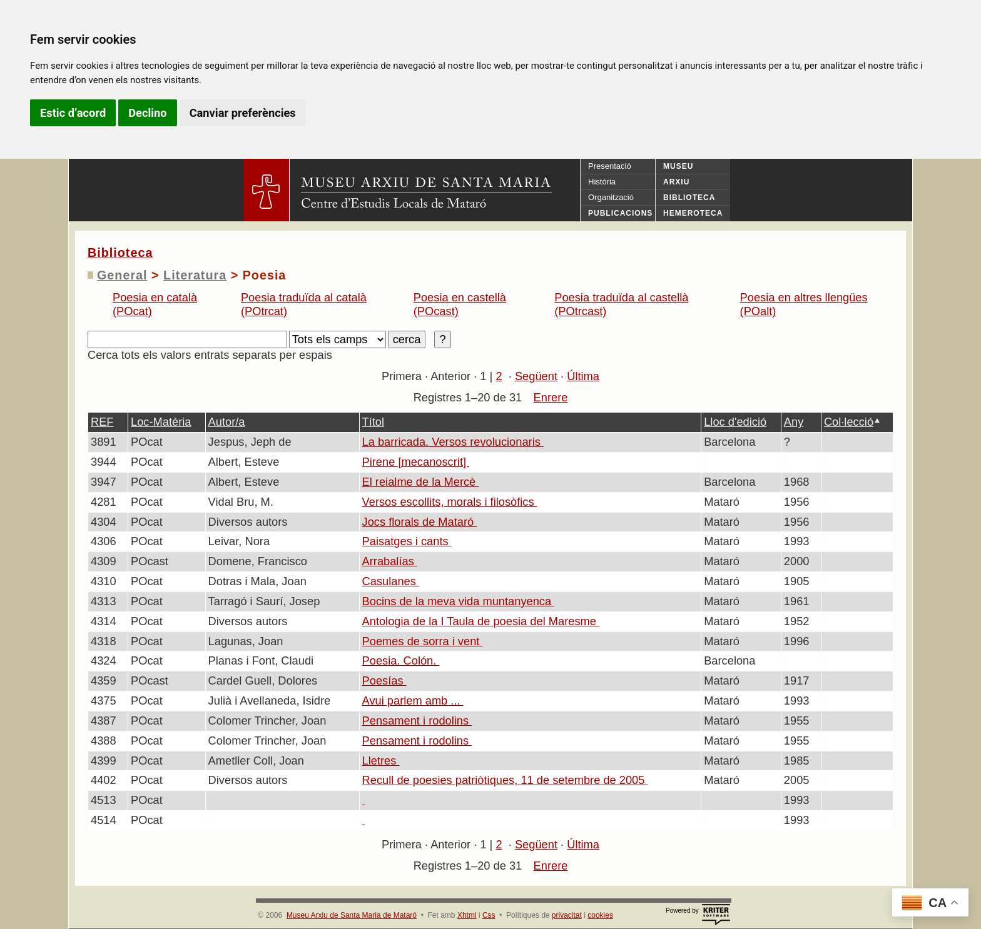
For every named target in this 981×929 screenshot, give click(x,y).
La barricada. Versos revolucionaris (453, 441)
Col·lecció (848, 421)
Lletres (381, 760)
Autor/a (226, 421)
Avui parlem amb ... (413, 700)
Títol (373, 421)
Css (489, 915)
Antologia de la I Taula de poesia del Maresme (480, 621)
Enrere (551, 397)
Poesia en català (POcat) (155, 304)
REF (102, 421)
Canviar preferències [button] (243, 112)
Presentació (609, 166)
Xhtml (467, 915)
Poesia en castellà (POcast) (460, 304)
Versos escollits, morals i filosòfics (449, 501)
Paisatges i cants (407, 541)
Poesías (384, 680)
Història (602, 181)
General (122, 275)
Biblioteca (120, 252)
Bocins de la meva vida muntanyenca (458, 601)
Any (793, 421)
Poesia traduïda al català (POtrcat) (304, 304)
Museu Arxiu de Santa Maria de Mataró (352, 915)
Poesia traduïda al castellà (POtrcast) (621, 304)
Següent (536, 376)
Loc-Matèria (161, 421)
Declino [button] (147, 112)
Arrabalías (389, 561)
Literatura (194, 275)
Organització (611, 197)
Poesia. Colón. (401, 660)
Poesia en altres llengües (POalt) (804, 304)
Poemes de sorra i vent (422, 641)
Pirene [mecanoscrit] (416, 461)
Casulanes (390, 581)
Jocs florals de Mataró (419, 521)
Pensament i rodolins (417, 720)
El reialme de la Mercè (420, 481)
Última (583, 376)
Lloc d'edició (735, 421)
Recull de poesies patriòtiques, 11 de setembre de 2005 (505, 779)
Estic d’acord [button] (73, 112)
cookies (600, 915)
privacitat (567, 915)
